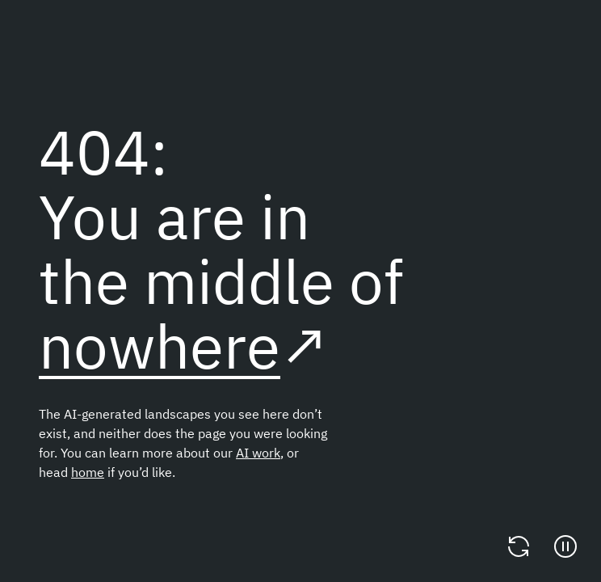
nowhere (159, 346)
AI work (258, 453)
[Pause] (565, 546)
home (87, 472)
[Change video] (518, 546)
